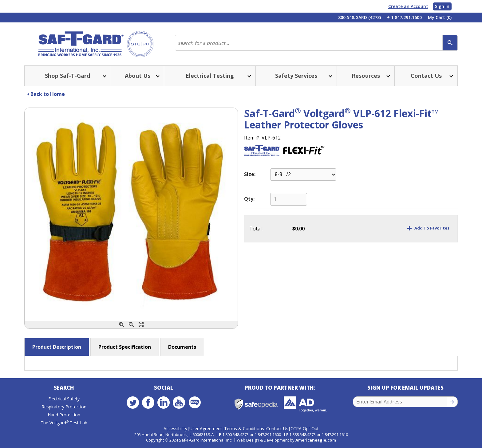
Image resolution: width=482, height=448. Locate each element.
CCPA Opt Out (304, 428)
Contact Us (277, 428)
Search (64, 387)
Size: (249, 174)
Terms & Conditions (244, 428)
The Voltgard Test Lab (64, 423)
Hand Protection (64, 415)
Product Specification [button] (124, 347)
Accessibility (175, 428)
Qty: (249, 198)
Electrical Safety (64, 399)
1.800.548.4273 (235, 434)
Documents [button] (182, 347)
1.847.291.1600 (268, 434)
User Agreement (205, 428)
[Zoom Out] (131, 324)
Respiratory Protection (63, 407)
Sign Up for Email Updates (405, 387)
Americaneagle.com (315, 440)
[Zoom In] (121, 324)
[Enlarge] (141, 324)
